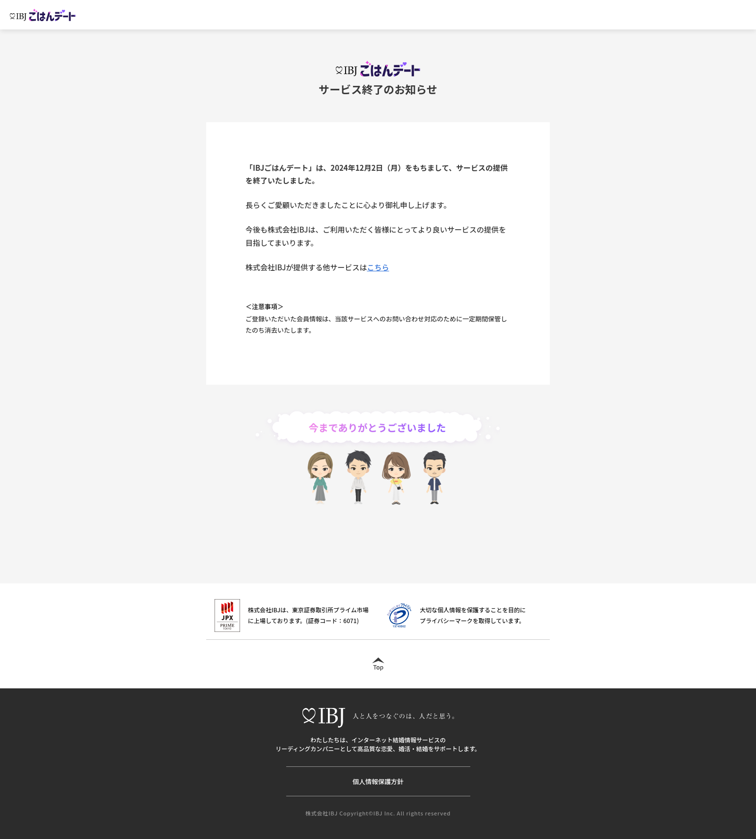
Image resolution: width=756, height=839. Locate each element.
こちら (378, 267)
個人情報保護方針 (378, 781)
